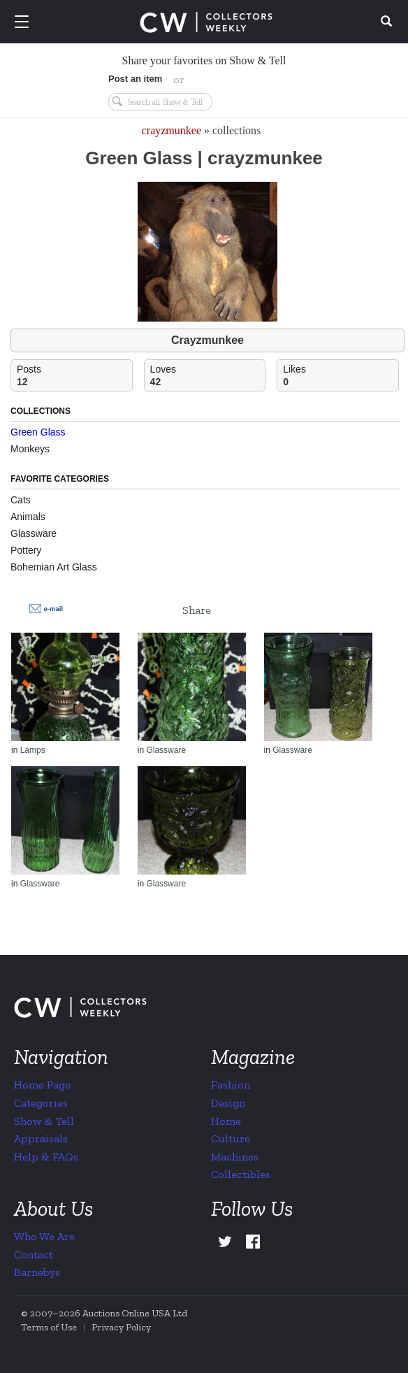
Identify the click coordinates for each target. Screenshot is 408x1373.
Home (226, 1121)
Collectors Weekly (206, 22)
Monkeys (30, 448)
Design (228, 1102)
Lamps (32, 750)
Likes (340, 376)
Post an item (135, 78)
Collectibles (240, 1174)
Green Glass (38, 432)
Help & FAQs (46, 1156)
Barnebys (37, 1272)
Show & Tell (44, 1121)
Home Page (42, 1084)
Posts (74, 376)
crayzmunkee (171, 130)
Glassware (33, 533)
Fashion (230, 1084)
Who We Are (44, 1236)
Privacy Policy (121, 1327)
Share (196, 610)
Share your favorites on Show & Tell (204, 60)
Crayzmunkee (207, 340)
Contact (33, 1254)
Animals (27, 516)
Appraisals (41, 1138)
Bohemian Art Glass (53, 567)
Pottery (25, 550)
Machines (234, 1156)
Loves (207, 376)
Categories (41, 1102)
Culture (230, 1138)
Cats (20, 499)
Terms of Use (49, 1327)
